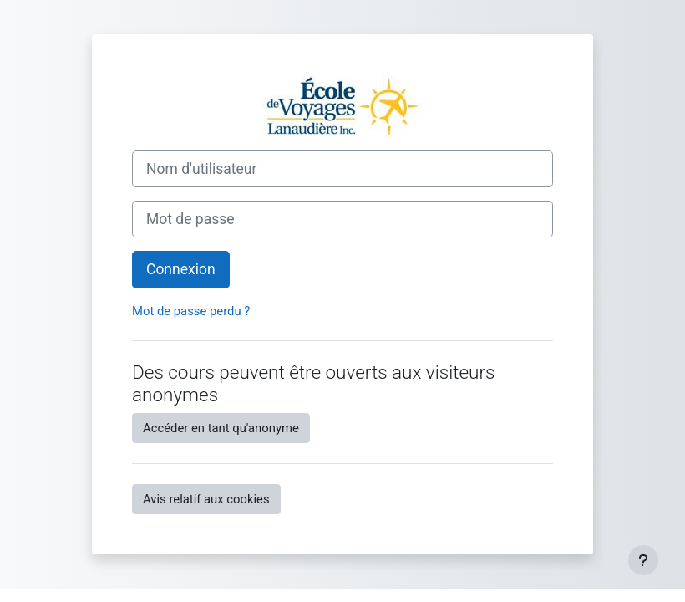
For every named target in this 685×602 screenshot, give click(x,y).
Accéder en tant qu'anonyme (221, 428)
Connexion (181, 269)
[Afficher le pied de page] (643, 560)
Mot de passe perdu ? (191, 311)
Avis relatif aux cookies (206, 499)
